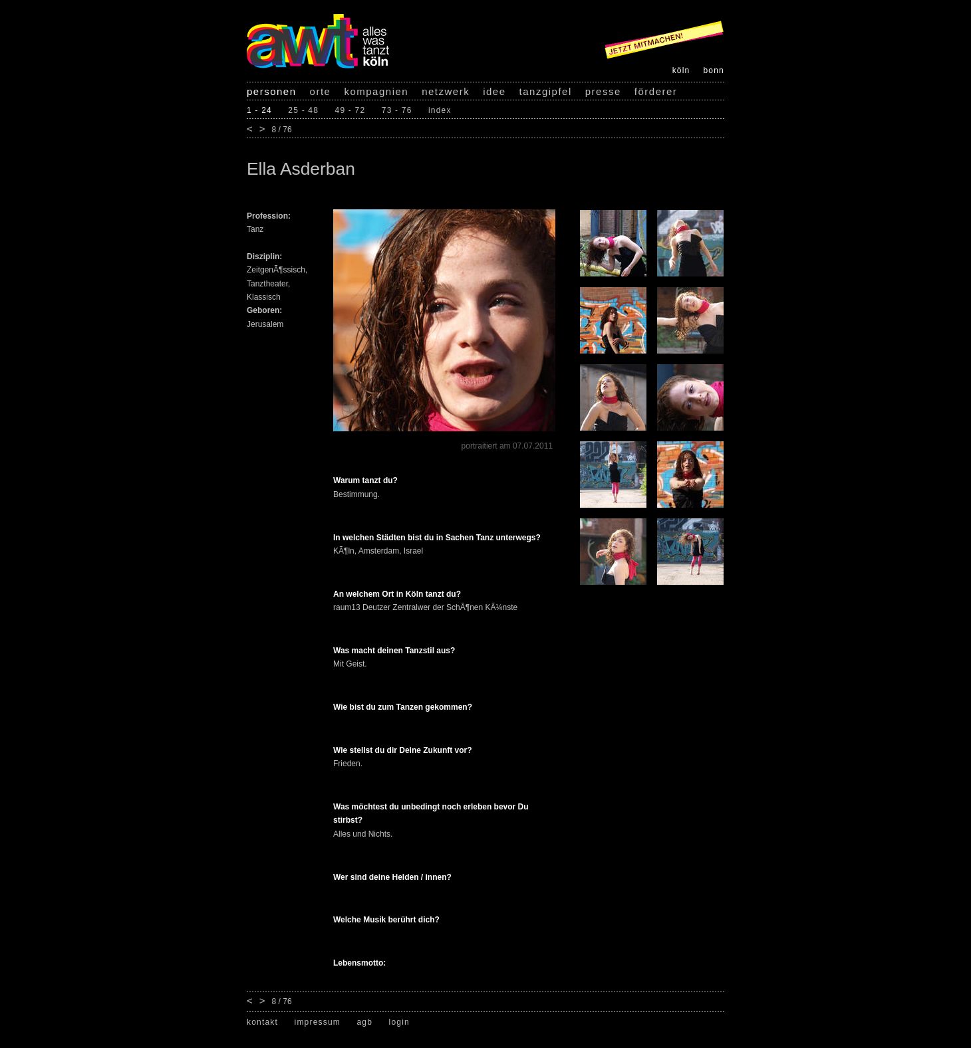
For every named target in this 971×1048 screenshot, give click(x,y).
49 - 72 (350, 110)
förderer (656, 91)
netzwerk (446, 91)
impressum (318, 1022)
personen (272, 91)
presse (603, 91)
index (440, 110)
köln (681, 70)
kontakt (262, 1022)
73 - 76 (397, 110)
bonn (714, 70)
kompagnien (376, 91)
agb (364, 1022)
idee (494, 91)
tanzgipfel (545, 91)
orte (320, 91)
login (399, 1022)
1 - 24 (259, 110)
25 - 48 (303, 110)
